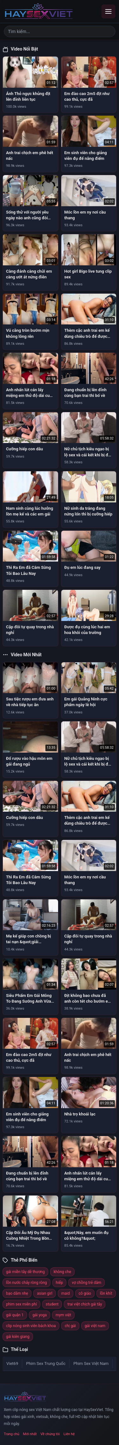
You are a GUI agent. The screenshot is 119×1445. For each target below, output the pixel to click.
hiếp (59, 1282)
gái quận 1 (14, 1315)
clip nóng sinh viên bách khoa (31, 1326)
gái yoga (39, 1315)
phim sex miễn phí (21, 1304)
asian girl (44, 1293)
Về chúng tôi (50, 1434)
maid (65, 1293)
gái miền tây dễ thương (25, 1272)
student (52, 1304)
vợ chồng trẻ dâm (86, 1282)
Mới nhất (30, 1434)
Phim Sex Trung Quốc (45, 1363)
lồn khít (106, 1293)
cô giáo (85, 1293)
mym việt (63, 1315)
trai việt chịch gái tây (84, 1304)
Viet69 (12, 1363)
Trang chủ (11, 1434)
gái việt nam (95, 1326)
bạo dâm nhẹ (17, 1293)
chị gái (70, 1326)
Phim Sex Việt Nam (91, 1363)
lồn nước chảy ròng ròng (26, 1282)
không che (62, 1272)
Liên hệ (69, 1434)
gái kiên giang (18, 1336)
